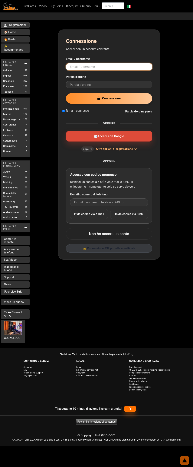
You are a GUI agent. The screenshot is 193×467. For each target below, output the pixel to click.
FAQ (25, 370)
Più (96, 6)
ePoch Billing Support (33, 373)
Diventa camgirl (136, 367)
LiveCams (29, 6)
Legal (78, 367)
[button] (129, 6)
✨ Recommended (13, 48)
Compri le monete (10, 240)
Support (9, 277)
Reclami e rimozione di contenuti (96, 421)
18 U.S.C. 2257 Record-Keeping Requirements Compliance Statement (149, 371)
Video (43, 6)
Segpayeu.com (30, 375)
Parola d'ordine (76, 77)
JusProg (128, 354)
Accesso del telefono (11, 251)
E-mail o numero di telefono (88, 194)
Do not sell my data (137, 390)
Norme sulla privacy (138, 381)
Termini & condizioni (138, 378)
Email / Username (78, 59)
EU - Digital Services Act (87, 370)
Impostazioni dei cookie (140, 387)
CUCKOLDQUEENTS (13, 338)
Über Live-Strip (13, 291)
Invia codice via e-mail (89, 214)
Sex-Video (10, 259)
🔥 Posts (9, 39)
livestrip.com (105, 435)
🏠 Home (10, 32)
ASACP (132, 375)
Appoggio (28, 367)
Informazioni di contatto (87, 375)
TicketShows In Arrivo (13, 314)
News (7, 284)
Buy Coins (56, 6)
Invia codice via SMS (129, 214)
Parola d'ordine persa (138, 111)
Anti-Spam (134, 384)
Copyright (80, 373)
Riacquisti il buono (78, 6)
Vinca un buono (14, 302)
